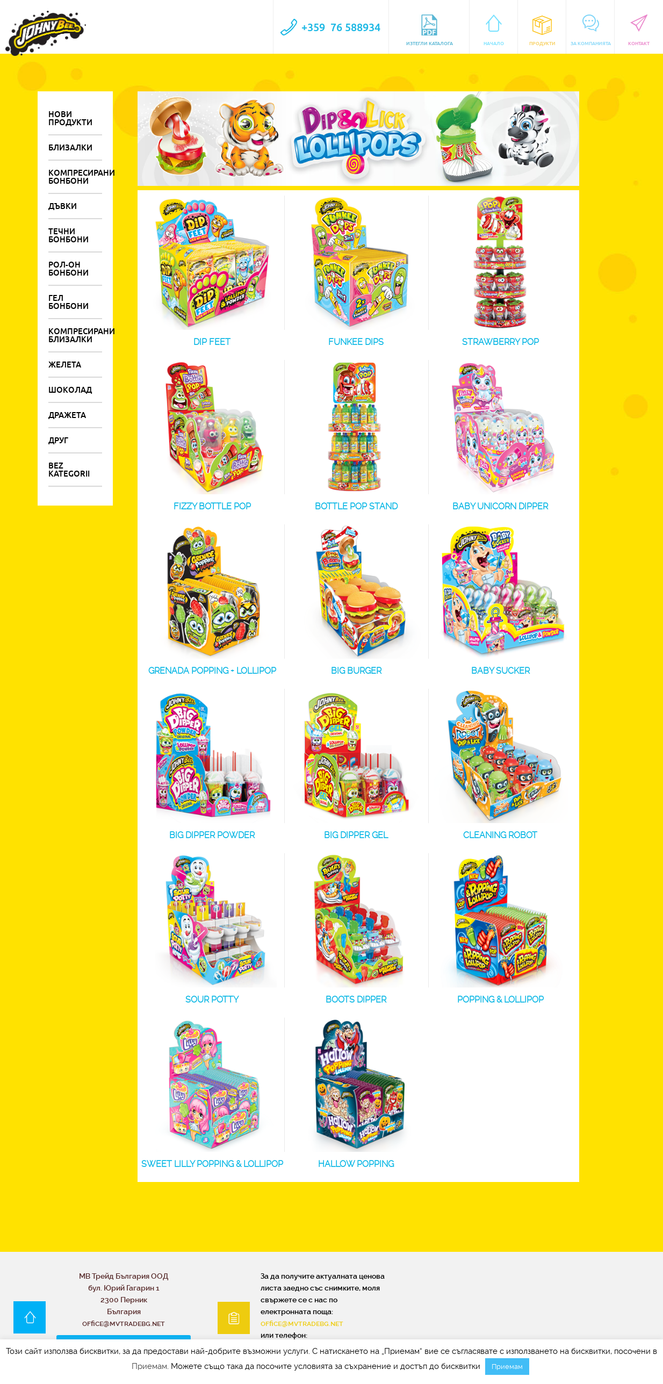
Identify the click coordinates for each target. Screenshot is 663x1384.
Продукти (542, 30)
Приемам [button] (507, 1367)
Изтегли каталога (429, 30)
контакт (639, 30)
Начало (494, 30)
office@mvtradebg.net (302, 1323)
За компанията (591, 30)
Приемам (149, 1366)
